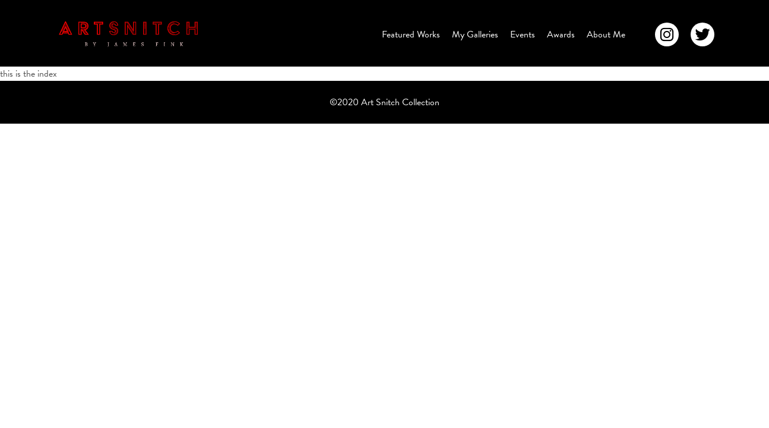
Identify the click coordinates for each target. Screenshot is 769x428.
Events (522, 34)
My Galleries (475, 34)
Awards (561, 34)
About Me (606, 34)
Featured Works (411, 34)
